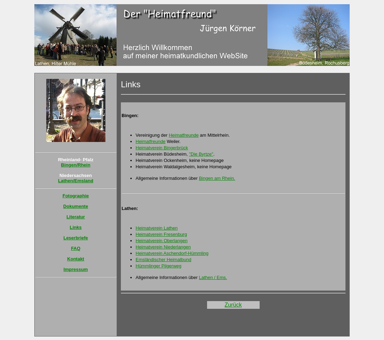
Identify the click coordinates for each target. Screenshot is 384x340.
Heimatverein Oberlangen (161, 240)
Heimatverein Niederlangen (163, 247)
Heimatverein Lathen (157, 228)
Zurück (233, 305)
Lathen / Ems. (213, 277)
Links (76, 227)
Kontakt (75, 258)
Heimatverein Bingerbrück (162, 147)
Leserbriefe (75, 237)
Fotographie (75, 195)
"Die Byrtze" (201, 154)
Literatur (76, 216)
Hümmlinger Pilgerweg (158, 265)
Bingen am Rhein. (217, 178)
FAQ (76, 248)
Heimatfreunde (184, 135)
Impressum (75, 269)
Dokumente (75, 206)
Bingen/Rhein (75, 165)
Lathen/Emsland (75, 180)
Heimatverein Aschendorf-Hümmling (172, 253)
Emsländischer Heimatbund (163, 259)
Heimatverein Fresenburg (161, 234)
